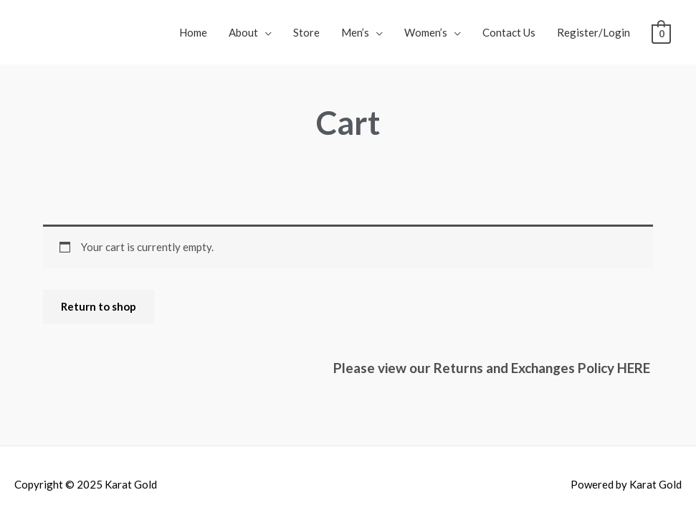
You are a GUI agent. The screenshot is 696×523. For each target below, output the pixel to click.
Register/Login (593, 32)
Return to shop (98, 306)
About (243, 32)
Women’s (425, 32)
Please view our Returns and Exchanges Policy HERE (493, 367)
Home (193, 32)
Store (306, 32)
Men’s (355, 32)
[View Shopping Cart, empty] (661, 32)
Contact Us (508, 32)
